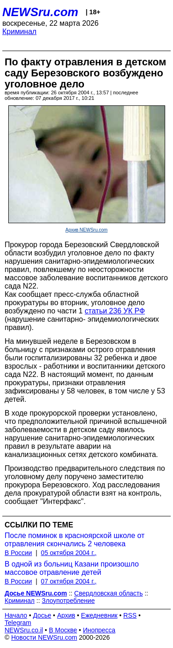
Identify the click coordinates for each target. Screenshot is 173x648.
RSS (130, 615)
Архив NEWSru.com (86, 229)
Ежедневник (99, 615)
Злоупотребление (68, 600)
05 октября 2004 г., (69, 552)
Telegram (18, 622)
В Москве (63, 630)
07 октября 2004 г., (69, 581)
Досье (42, 615)
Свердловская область (108, 593)
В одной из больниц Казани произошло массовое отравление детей (72, 568)
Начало (16, 615)
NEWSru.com (40, 12)
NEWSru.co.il (24, 630)
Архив (66, 615)
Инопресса (99, 630)
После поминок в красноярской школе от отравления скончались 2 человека (74, 540)
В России (18, 552)
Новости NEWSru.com (44, 637)
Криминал (19, 31)
